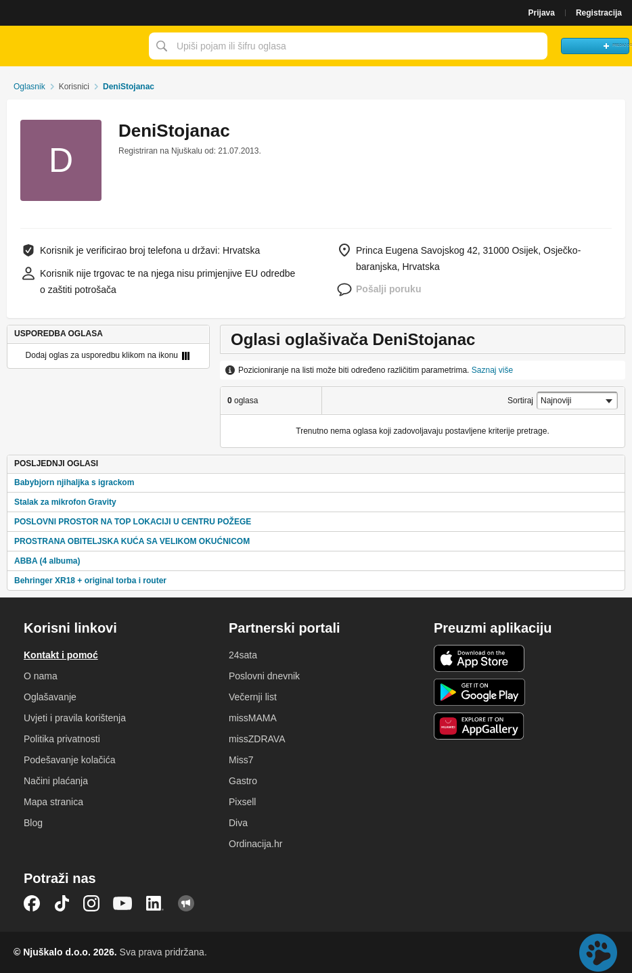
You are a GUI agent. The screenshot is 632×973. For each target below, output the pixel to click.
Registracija (599, 13)
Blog (33, 822)
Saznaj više (492, 370)
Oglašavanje (50, 697)
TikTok (61, 903)
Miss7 (241, 759)
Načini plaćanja (56, 780)
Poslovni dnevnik (264, 676)
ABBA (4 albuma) (47, 561)
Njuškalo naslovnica (71, 46)
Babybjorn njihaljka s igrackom (74, 482)
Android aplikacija (479, 692)
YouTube (122, 903)
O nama (41, 676)
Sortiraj (520, 400)
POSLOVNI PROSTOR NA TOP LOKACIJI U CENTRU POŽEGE (132, 521)
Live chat (598, 952)
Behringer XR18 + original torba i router (90, 580)
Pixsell (242, 801)
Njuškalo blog (186, 903)
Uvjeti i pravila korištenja (75, 717)
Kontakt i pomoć (61, 655)
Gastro (243, 780)
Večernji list (253, 697)
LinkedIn (154, 903)
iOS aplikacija (479, 658)
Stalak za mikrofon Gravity (65, 502)
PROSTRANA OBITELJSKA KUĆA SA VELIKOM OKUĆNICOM (132, 541)
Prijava (541, 13)
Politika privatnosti (62, 738)
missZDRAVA (257, 738)
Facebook (32, 903)
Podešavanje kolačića (69, 759)
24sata (243, 655)
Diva (238, 822)
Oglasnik (29, 86)
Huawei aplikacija (479, 726)
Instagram (91, 903)
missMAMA (253, 717)
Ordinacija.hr (255, 843)
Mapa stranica (53, 801)
